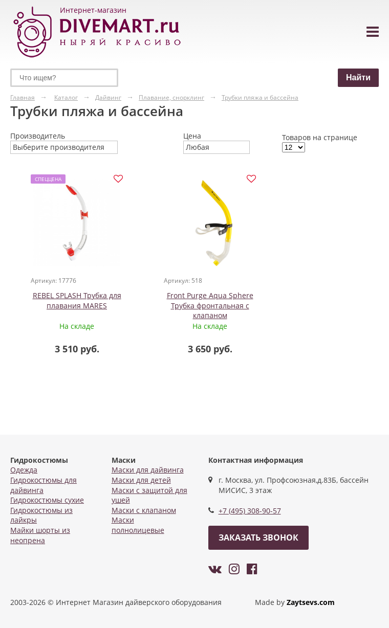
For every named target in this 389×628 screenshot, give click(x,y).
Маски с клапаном (144, 510)
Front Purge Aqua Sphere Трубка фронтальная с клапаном (210, 305)
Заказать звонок (258, 537)
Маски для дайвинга (148, 470)
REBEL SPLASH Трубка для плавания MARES (77, 300)
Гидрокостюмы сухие (47, 500)
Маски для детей (141, 480)
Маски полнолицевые (138, 525)
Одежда (23, 470)
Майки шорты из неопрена (40, 535)
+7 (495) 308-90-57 (250, 510)
